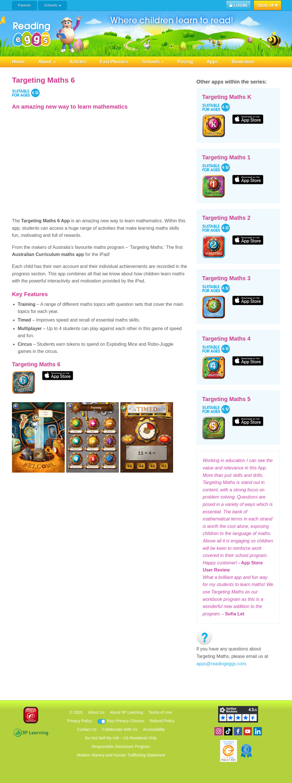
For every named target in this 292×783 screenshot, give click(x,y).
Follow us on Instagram (218, 731)
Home (18, 61)
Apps (212, 61)
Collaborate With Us (120, 729)
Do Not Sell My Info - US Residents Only (121, 738)
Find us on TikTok (228, 731)
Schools (52, 5)
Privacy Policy (79, 721)
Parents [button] (24, 5)
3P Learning (30, 732)
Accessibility (154, 729)
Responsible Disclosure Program (121, 746)
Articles (77, 61)
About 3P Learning (126, 712)
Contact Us (86, 729)
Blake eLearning (31, 715)
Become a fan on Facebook (238, 731)
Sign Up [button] (267, 6)
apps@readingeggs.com (221, 663)
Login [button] (238, 5)
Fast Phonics (114, 61)
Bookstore (243, 61)
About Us (96, 712)
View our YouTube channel (248, 731)
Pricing (185, 61)
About (47, 61)
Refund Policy (162, 721)
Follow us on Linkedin (258, 731)
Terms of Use (160, 712)
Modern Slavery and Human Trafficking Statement (121, 755)
